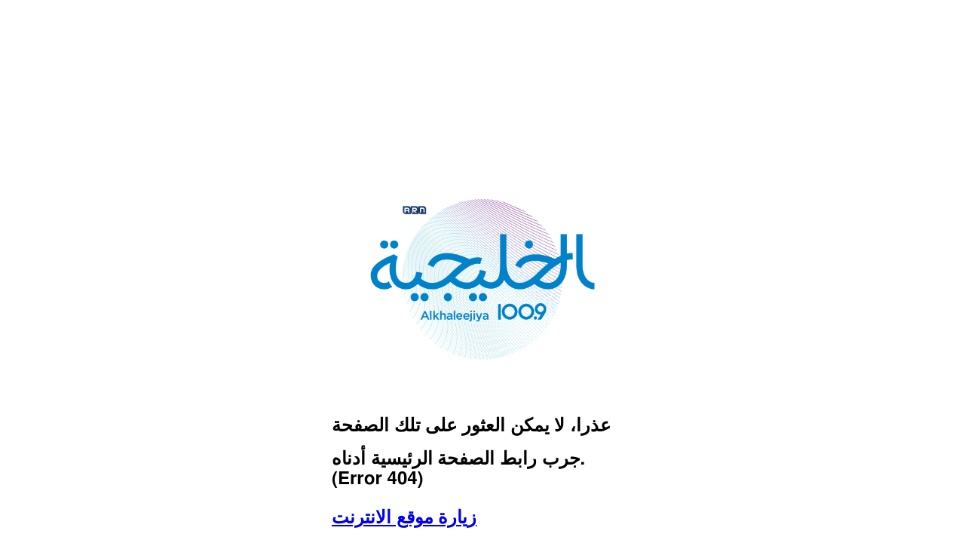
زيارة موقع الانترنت (404, 518)
